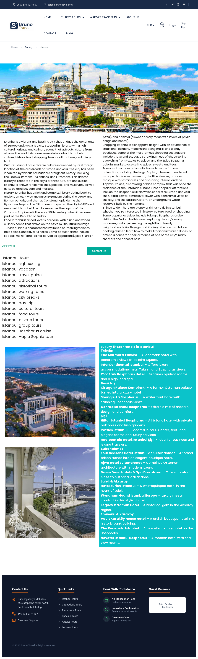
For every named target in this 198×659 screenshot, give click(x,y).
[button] (162, 25)
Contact (50, 33)
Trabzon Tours (68, 627)
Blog (69, 33)
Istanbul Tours (68, 598)
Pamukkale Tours (69, 610)
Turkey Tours (72, 17)
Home (47, 17)
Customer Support (28, 620)
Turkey (29, 47)
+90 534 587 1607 (28, 613)
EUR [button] (150, 25)
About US (132, 17)
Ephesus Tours (68, 616)
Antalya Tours (67, 621)
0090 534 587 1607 (25, 4)
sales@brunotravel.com (58, 4)
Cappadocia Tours (70, 604)
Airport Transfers (105, 17)
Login (173, 25)
